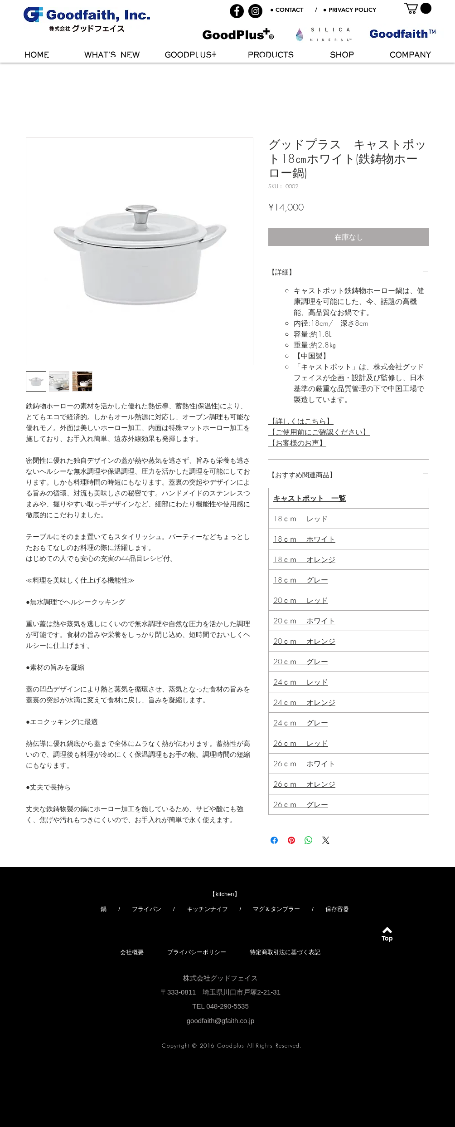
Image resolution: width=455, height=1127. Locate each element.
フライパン (146, 909)
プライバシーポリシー (196, 952)
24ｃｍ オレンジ (304, 702)
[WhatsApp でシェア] (308, 840)
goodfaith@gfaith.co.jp (221, 1020)
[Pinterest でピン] (291, 840)
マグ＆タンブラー (276, 909)
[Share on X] (325, 840)
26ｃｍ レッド (300, 743)
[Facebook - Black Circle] (237, 11)
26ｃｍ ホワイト (304, 764)
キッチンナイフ (207, 909)
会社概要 (132, 952)
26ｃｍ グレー (300, 804)
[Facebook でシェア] (274, 840)
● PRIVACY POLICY (349, 9)
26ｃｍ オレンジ (304, 784)
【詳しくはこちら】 (301, 421)
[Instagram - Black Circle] (255, 11)
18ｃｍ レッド (300, 519)
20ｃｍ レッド (300, 600)
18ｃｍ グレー (300, 580)
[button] (417, 8)
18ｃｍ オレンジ (304, 559)
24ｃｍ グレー (300, 723)
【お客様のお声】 (297, 443)
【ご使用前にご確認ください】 (319, 432)
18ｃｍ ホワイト (304, 539)
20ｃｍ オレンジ (304, 641)
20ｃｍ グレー (300, 661)
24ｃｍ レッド (300, 682)
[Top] (387, 938)
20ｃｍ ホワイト (304, 621)
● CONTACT (286, 9)
